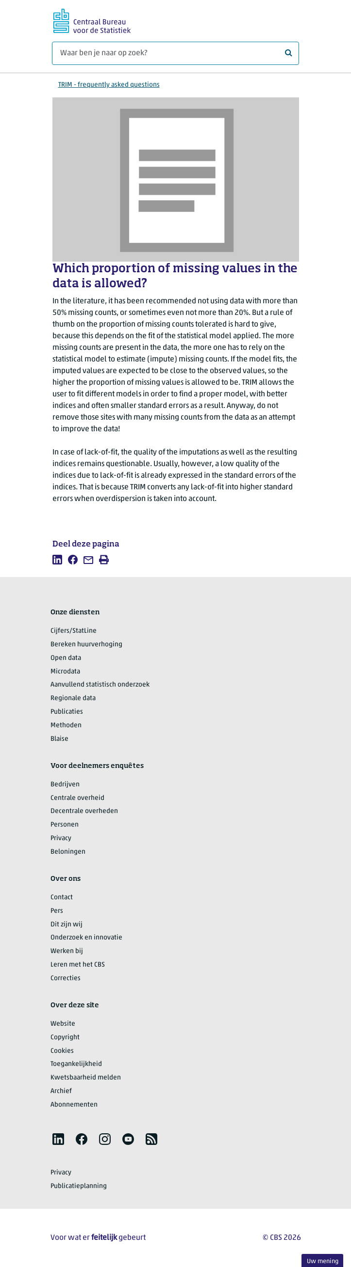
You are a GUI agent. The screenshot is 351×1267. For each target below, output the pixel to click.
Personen (64, 825)
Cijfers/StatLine (73, 631)
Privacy (60, 838)
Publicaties (66, 712)
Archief (61, 1091)
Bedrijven (65, 785)
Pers (56, 911)
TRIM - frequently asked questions (109, 85)
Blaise (59, 739)
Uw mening (322, 1261)
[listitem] (57, 559)
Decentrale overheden (84, 811)
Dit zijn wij (66, 925)
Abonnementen (74, 1105)
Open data (65, 658)
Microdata (65, 672)
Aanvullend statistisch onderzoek (100, 685)
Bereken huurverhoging (86, 644)
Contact (61, 897)
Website (62, 1024)
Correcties (65, 978)
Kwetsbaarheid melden (85, 1078)
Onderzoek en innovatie (86, 938)
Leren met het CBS (77, 965)
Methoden (66, 725)
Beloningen (67, 852)
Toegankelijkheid (76, 1064)
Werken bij (66, 951)
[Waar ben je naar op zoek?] (175, 53)
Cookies (62, 1051)
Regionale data (73, 698)
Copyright (65, 1037)
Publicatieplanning (78, 1186)
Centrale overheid (77, 798)
